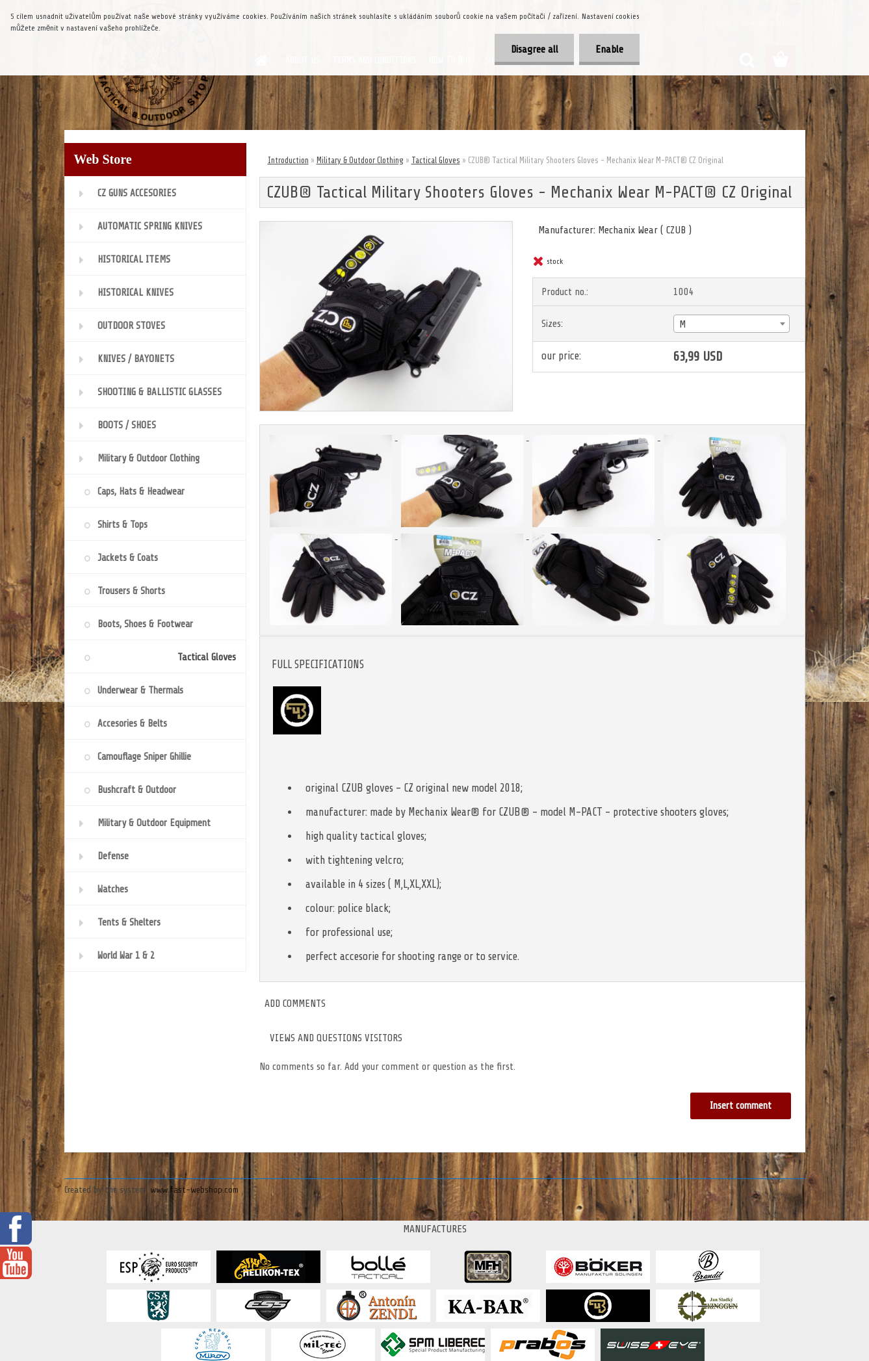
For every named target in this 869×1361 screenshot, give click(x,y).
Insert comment (741, 1105)
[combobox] (731, 324)
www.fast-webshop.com (194, 1190)
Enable (609, 49)
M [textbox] (682, 324)
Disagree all (534, 49)
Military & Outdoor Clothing (360, 160)
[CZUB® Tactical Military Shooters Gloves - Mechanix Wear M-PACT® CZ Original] (386, 227)
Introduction (288, 160)
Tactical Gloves (435, 160)
